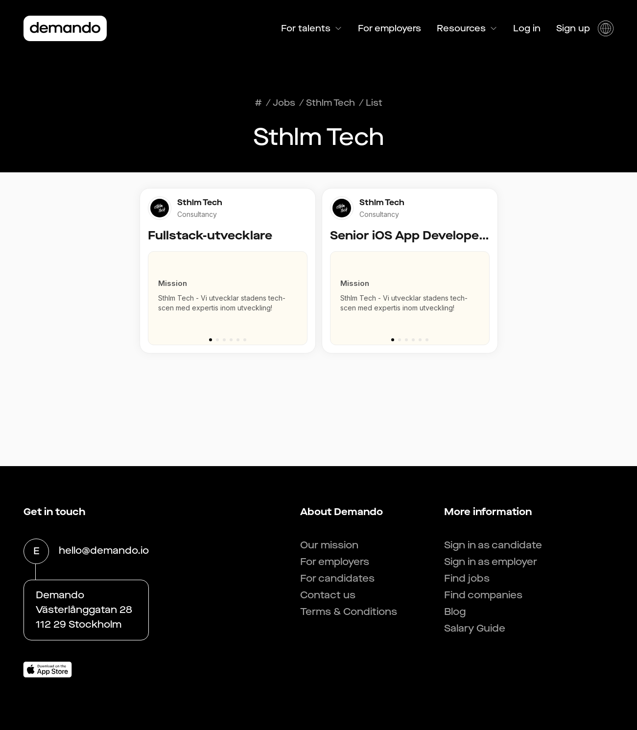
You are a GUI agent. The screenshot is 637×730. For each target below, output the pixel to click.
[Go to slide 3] (224, 339)
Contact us (327, 595)
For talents (311, 28)
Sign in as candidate (493, 545)
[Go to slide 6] (244, 339)
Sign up (573, 28)
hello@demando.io (104, 551)
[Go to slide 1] (210, 339)
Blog (455, 611)
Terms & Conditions (348, 611)
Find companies (483, 595)
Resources (467, 28)
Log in (527, 28)
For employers (389, 28)
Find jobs (467, 578)
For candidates (337, 578)
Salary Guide (474, 628)
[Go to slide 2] (217, 339)
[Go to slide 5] (237, 339)
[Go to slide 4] (231, 339)
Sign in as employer (490, 561)
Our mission (329, 545)
